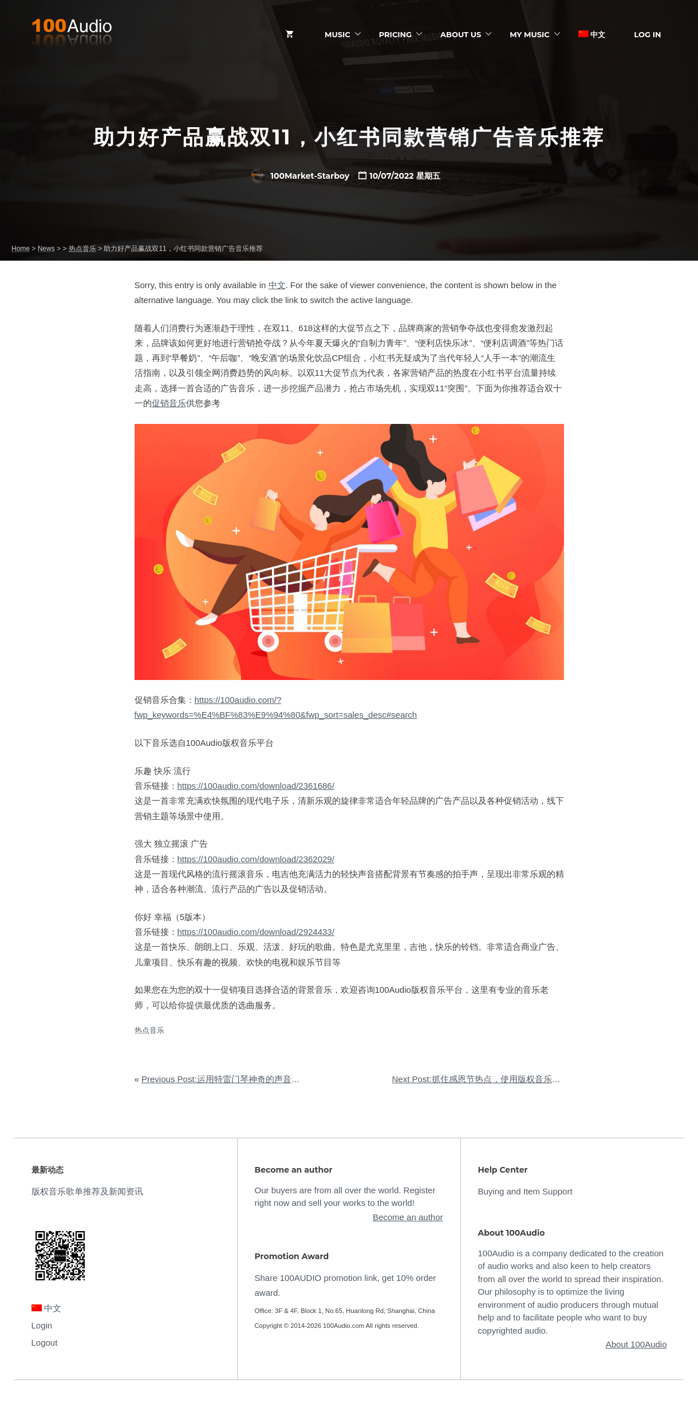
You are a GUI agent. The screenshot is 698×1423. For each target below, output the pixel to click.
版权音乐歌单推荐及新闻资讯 (87, 1191)
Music (337, 34)
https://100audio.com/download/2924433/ (256, 932)
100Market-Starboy (300, 176)
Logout (44, 1342)
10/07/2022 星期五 (404, 176)
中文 (592, 34)
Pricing (395, 34)
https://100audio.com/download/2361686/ (256, 786)
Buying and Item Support (525, 1191)
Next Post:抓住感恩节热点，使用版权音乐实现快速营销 (498, 1079)
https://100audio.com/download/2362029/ (256, 859)
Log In (647, 34)
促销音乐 (169, 403)
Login (42, 1325)
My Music (529, 34)
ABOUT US (460, 34)
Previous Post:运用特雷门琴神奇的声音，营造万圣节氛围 (250, 1079)
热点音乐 (149, 1030)
